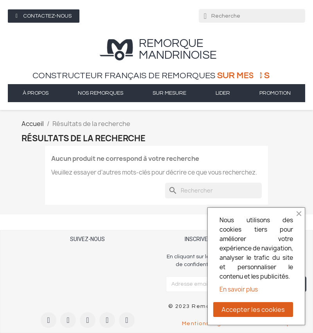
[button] (43, 16)
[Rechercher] (213, 190)
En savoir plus (238, 289)
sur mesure (169, 93)
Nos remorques (100, 93)
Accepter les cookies (253, 309)
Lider (223, 93)
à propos (36, 93)
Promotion (275, 93)
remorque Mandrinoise (178, 49)
